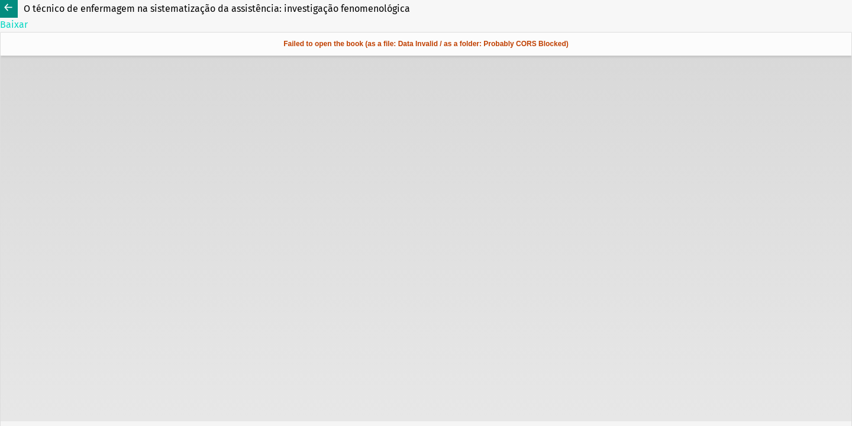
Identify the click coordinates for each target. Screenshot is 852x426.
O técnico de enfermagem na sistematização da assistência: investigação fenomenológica (217, 8)
